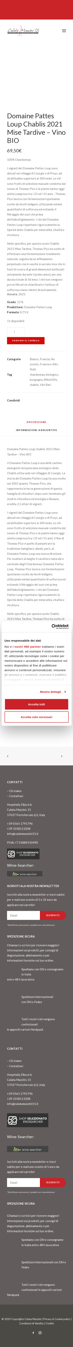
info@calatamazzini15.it (22, 833)
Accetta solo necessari (36, 717)
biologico (52, 374)
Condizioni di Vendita (31, 1323)
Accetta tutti (36, 704)
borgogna (36, 379)
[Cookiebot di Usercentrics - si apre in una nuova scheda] (52, 626)
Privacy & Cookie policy (56, 1319)
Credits (50, 1323)
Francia (45, 359)
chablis (34, 384)
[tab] (36, 432)
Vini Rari (45, 384)
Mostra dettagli (50, 691)
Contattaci (16, 796)
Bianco (34, 359)
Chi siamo (15, 791)
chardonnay (37, 374)
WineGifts (50, 379)
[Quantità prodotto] (16, 331)
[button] (64, 31)
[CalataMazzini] (23, 31)
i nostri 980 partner (27, 646)
